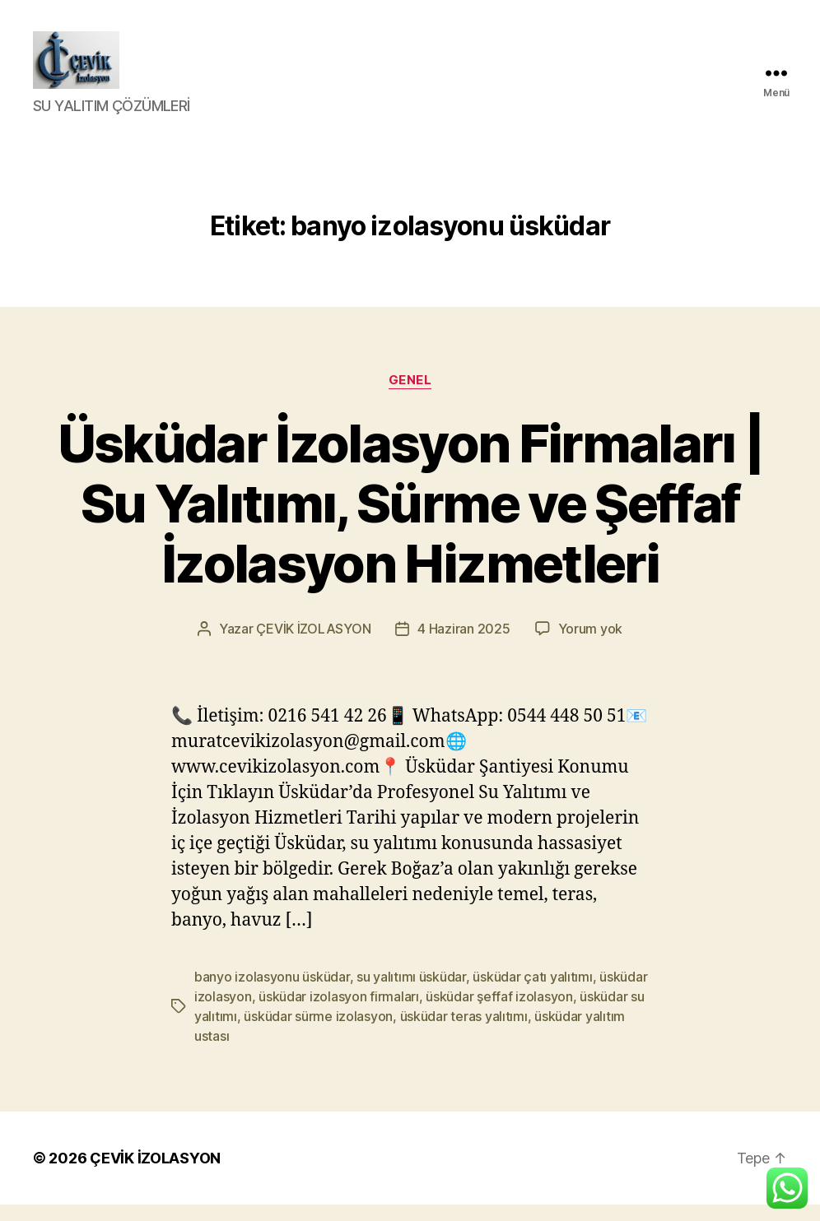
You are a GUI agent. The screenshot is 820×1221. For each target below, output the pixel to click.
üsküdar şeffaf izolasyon (499, 1013)
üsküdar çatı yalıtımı (532, 993)
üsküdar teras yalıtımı (464, 1032)
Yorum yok (590, 645)
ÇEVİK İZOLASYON (313, 645)
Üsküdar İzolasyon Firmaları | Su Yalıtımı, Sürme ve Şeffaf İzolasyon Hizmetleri (410, 519)
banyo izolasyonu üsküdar (272, 993)
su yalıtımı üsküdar (411, 993)
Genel (410, 396)
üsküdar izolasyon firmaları (339, 1013)
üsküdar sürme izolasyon (318, 1032)
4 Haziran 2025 (463, 645)
